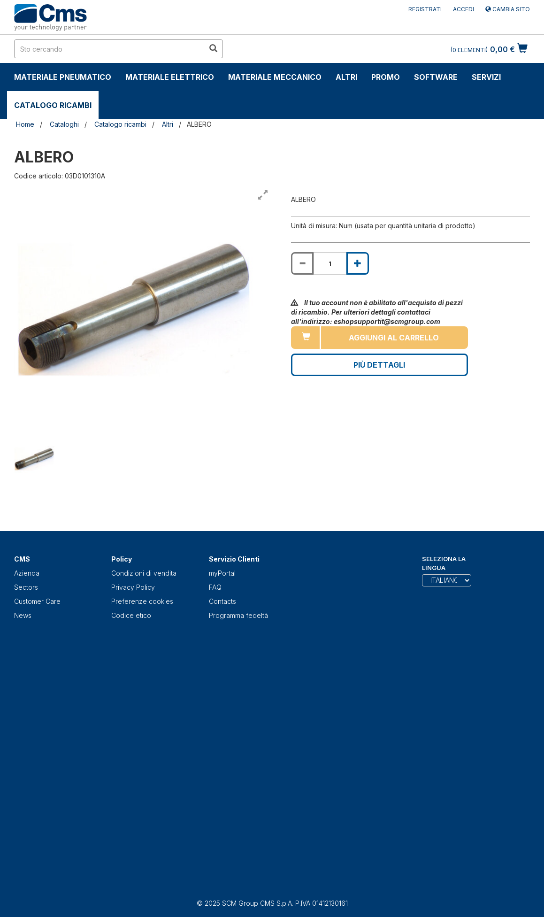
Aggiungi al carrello (394, 337)
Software (436, 77)
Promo (385, 77)
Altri (346, 77)
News (22, 615)
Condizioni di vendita (143, 573)
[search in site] (109, 49)
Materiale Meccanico (275, 77)
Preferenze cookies (142, 601)
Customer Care (37, 601)
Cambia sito (507, 9)
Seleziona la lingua (444, 563)
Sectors (26, 587)
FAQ (215, 587)
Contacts (222, 601)
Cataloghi (64, 124)
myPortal (222, 573)
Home (25, 124)
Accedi (463, 9)
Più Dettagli (379, 365)
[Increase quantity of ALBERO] (357, 263)
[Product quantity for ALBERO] (330, 263)
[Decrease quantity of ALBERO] (302, 263)
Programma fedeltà (238, 615)
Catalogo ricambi (53, 105)
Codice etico (131, 615)
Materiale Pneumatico (62, 77)
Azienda (26, 573)
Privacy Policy (133, 587)
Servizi (486, 77)
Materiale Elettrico (169, 77)
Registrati (425, 9)
